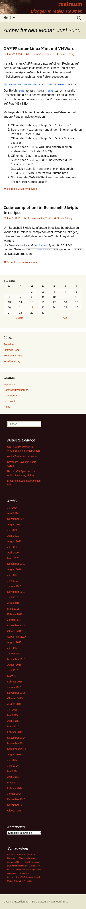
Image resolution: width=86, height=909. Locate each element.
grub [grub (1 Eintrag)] (9, 866)
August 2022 (14, 524)
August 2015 (14, 704)
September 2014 (16, 748)
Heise (7, 406)
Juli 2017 (12, 647)
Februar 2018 (14, 614)
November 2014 (16, 743)
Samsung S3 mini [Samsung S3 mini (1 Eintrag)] (33, 869)
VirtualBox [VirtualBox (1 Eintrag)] (28, 881)
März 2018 (13, 608)
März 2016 (13, 676)
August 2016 (14, 664)
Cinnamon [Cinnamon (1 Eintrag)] (23, 858)
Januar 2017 (14, 653)
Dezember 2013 (16, 799)
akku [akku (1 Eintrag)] (21, 854)
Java (33, 218)
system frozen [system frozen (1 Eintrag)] (22, 873)
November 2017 (16, 625)
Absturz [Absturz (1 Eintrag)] (10, 854)
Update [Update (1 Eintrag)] (10, 881)
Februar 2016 (14, 681)
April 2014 (13, 776)
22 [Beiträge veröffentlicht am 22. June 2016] (31, 307)
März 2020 (13, 558)
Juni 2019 (12, 580)
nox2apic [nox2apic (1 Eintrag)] (11, 869)
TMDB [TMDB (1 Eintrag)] (24, 877)
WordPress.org (12, 361)
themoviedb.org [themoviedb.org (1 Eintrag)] (14, 877)
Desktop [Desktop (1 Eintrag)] (31, 858)
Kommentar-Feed (13, 355)
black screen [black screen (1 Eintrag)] (12, 858)
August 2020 (14, 541)
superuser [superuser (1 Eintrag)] (11, 873)
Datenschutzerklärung (16, 389)
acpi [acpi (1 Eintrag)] (16, 854)
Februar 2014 (14, 788)
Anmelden (9, 344)
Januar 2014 (14, 793)
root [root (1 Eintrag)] (23, 869)
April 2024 (13, 513)
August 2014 (14, 754)
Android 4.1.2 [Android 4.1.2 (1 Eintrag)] (29, 854)
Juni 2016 (12, 670)
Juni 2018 (12, 597)
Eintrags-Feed (12, 349)
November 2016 (16, 659)
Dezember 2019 (16, 563)
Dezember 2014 (16, 737)
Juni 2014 (12, 765)
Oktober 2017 (15, 631)
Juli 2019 (12, 575)
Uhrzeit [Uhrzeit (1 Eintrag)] (37, 877)
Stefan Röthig (66, 54)
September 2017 (16, 636)
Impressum (10, 384)
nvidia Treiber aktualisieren (22, 456)
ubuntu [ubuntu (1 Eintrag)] (30, 877)
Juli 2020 (12, 547)
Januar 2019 (14, 586)
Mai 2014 (12, 771)
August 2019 (14, 569)
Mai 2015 (12, 715)
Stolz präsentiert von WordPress (50, 901)
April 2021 (13, 535)
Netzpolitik (9, 401)
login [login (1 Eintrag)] (38, 866)
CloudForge (10, 395)
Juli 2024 (12, 507)
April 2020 (13, 552)
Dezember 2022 (16, 518)
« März (19, 317)
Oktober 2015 (15, 698)
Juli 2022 (12, 530)
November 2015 (16, 692)
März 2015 (13, 726)
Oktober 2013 (15, 810)
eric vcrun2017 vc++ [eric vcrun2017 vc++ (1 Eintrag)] (16, 862)
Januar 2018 (14, 619)
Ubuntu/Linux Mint (42, 54)
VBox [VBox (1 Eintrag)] (21, 881)
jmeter (40, 218)
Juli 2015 (12, 709)
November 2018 (16, 591)
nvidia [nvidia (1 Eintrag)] (18, 869)
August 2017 (14, 642)
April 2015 (13, 720)
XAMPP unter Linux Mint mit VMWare (39, 48)
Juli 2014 (12, 760)
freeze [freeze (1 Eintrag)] (36, 862)
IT (29, 54)
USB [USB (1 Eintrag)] (16, 881)
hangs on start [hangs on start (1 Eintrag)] (18, 866)
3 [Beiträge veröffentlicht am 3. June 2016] (54, 291)
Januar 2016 (14, 687)
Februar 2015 (14, 732)
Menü (7, 17)
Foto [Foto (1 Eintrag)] (31, 862)
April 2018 (13, 603)
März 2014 (13, 782)
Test (47, 218)
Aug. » (66, 317)
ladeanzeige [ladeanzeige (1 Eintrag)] (30, 866)
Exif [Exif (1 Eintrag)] (27, 862)
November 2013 (16, 805)
